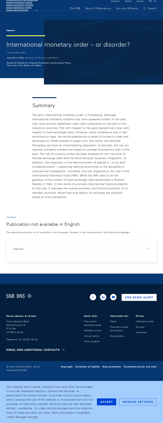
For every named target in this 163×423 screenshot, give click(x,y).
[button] (153, 6)
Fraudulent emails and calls (140, 366)
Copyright (67, 366)
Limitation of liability (87, 366)
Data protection (112, 366)
